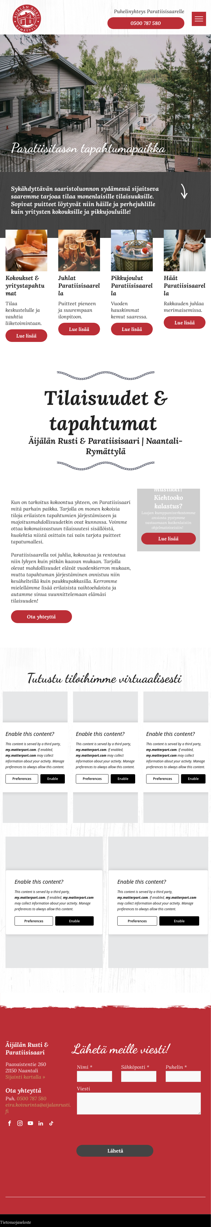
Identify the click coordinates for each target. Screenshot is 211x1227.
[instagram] (20, 1124)
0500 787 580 (31, 1098)
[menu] (199, 19)
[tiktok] (51, 1124)
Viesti (83, 1088)
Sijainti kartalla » (25, 1077)
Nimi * (84, 1067)
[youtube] (30, 1124)
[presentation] (118, 1128)
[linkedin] (41, 1124)
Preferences (21, 778)
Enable (52, 778)
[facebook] (9, 1124)
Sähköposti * (135, 1067)
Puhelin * (176, 1067)
